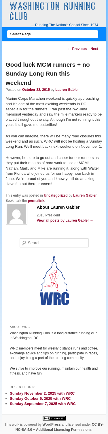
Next (96, 49)
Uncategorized (56, 195)
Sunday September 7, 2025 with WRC (43, 404)
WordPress (52, 425)
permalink (36, 201)
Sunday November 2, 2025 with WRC (42, 393)
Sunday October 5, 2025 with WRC (40, 398)
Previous (77, 49)
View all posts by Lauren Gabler (65, 220)
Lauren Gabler (67, 90)
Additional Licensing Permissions (64, 430)
